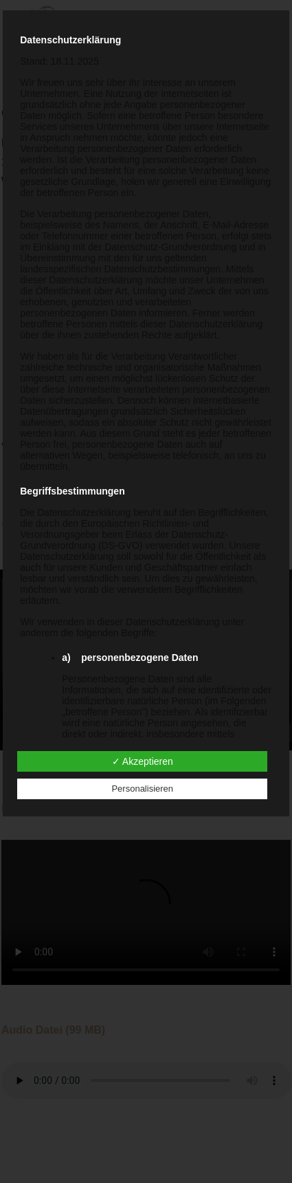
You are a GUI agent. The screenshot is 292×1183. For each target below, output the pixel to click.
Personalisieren (142, 788)
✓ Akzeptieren (142, 761)
